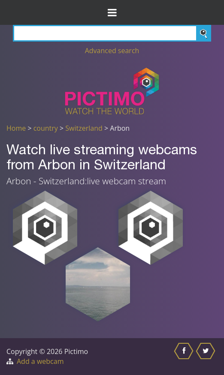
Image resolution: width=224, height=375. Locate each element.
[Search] (112, 33)
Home (16, 128)
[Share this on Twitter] (207, 356)
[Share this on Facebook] (185, 356)
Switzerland (83, 128)
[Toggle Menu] (112, 12)
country (45, 128)
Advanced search (112, 50)
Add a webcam (40, 361)
